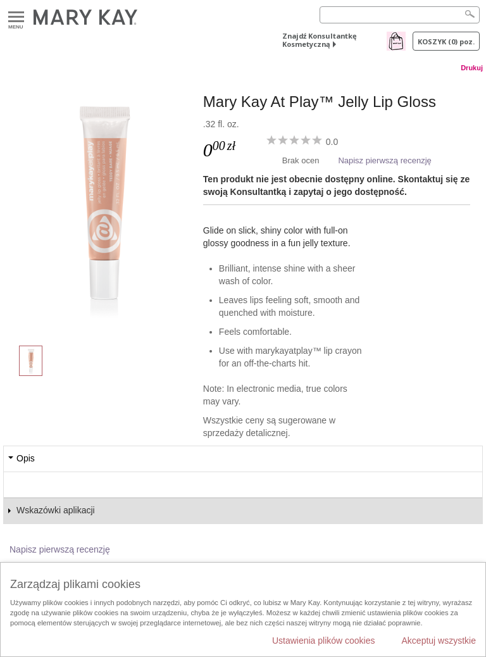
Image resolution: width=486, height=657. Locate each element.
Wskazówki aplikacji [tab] (55, 510)
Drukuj (472, 68)
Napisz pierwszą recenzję (384, 160)
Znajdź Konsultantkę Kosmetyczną (319, 40)
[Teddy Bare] (103, 206)
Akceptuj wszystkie (439, 640)
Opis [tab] (25, 458)
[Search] (400, 14)
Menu (16, 17)
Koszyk (446, 41)
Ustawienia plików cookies (323, 640)
